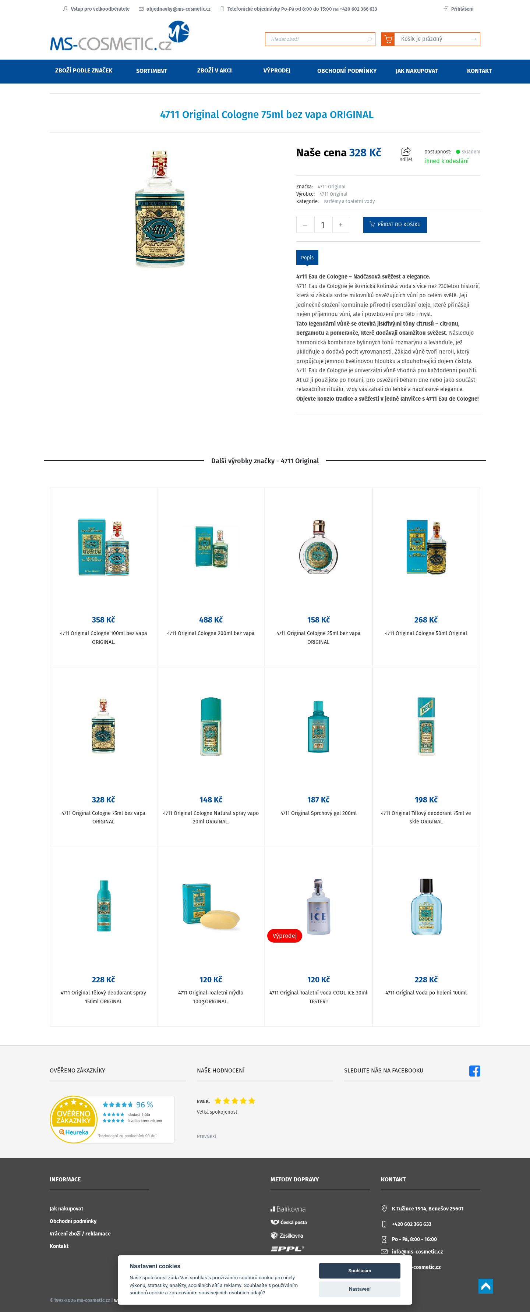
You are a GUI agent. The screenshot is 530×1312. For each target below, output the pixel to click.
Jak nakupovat (66, 1209)
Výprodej (272, 70)
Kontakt (59, 1246)
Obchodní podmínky (73, 1221)
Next (211, 1136)
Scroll (485, 1286)
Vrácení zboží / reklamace (80, 1234)
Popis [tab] (307, 257)
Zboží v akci (210, 70)
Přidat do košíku (395, 224)
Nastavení (360, 1289)
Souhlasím (360, 1270)
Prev (201, 1136)
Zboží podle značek (79, 70)
